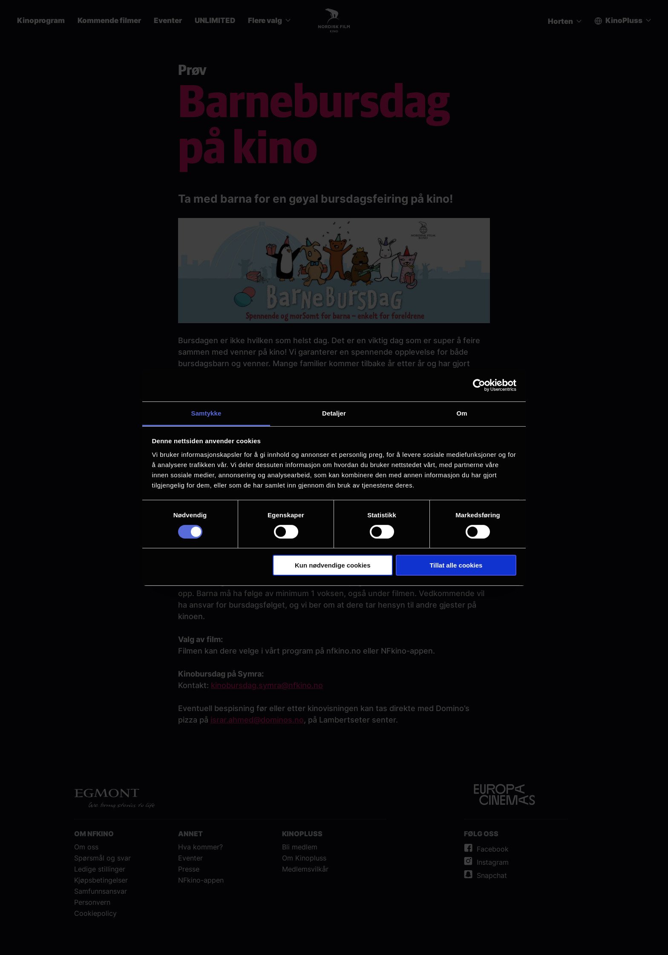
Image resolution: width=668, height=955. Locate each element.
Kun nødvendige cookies (333, 565)
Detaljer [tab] (334, 412)
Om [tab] (461, 412)
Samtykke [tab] (206, 412)
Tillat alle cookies (455, 565)
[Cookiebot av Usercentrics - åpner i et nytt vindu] (479, 385)
